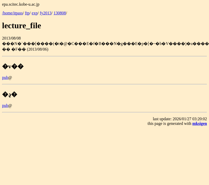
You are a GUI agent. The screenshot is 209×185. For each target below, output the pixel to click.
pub (5, 77)
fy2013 (45, 13)
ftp (27, 13)
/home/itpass (12, 13)
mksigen (199, 123)
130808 (60, 13)
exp (35, 13)
